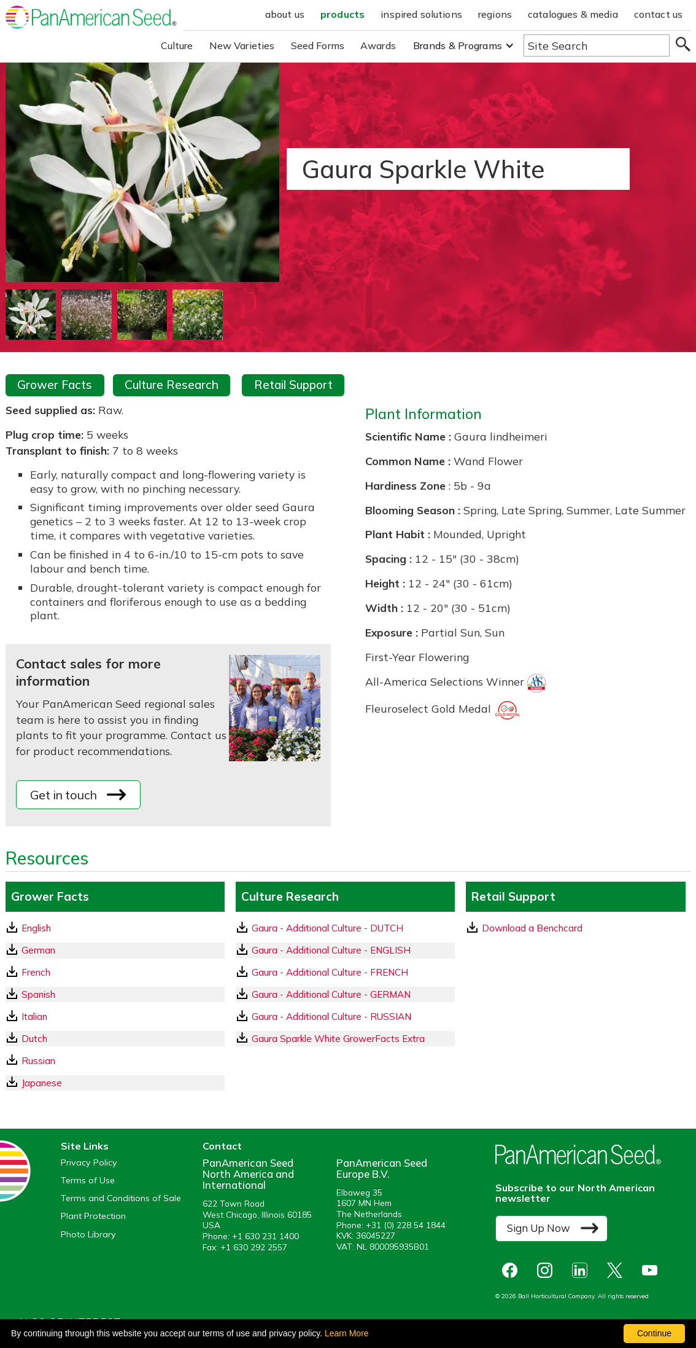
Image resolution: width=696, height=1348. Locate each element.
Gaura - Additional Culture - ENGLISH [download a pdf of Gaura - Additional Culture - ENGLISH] (324, 950)
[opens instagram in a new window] (547, 1270)
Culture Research (171, 384)
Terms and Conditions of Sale (121, 1198)
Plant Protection (93, 1216)
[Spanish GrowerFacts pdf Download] (115, 994)
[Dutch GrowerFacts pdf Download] (115, 1038)
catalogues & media (573, 14)
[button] (463, 45)
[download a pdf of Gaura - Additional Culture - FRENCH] (345, 972)
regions (495, 14)
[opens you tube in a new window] (652, 1270)
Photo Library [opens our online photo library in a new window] (88, 1234)
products (342, 14)
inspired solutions (421, 14)
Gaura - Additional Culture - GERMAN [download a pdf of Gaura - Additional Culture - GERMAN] (324, 994)
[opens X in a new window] (617, 1270)
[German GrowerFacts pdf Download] (115, 950)
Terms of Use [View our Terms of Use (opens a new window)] (88, 1180)
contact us (658, 14)
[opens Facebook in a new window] (512, 1270)
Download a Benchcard (524, 928)
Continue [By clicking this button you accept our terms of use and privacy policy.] (654, 1333)
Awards (378, 45)
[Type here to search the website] (597, 45)
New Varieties (242, 45)
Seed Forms (318, 45)
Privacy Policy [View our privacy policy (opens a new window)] (89, 1163)
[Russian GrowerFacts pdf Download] (115, 1060)
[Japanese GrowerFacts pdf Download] (115, 1083)
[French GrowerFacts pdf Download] (115, 972)
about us (284, 14)
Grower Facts (54, 384)
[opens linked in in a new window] (582, 1270)
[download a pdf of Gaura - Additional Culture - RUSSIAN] (345, 1016)
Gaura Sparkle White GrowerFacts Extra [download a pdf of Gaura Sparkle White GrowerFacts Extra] (331, 1038)
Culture (177, 45)
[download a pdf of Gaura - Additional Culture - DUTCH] (345, 928)
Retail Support (293, 384)
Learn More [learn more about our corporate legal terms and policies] (347, 1333)
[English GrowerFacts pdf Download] (115, 928)
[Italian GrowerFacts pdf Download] (115, 1016)
